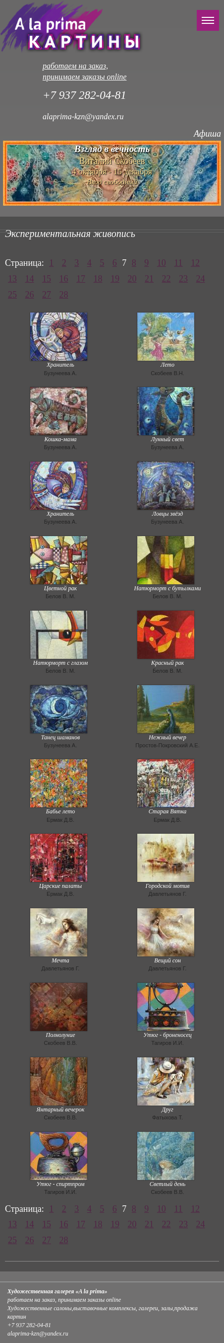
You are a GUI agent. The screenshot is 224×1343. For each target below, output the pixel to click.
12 (195, 263)
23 (183, 279)
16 (63, 279)
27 (46, 295)
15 (46, 279)
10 (161, 263)
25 (12, 295)
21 (149, 279)
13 (12, 279)
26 (29, 295)
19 (115, 279)
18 (98, 279)
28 (63, 295)
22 (166, 279)
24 (200, 279)
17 (80, 279)
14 (29, 279)
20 (132, 279)
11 (178, 263)
